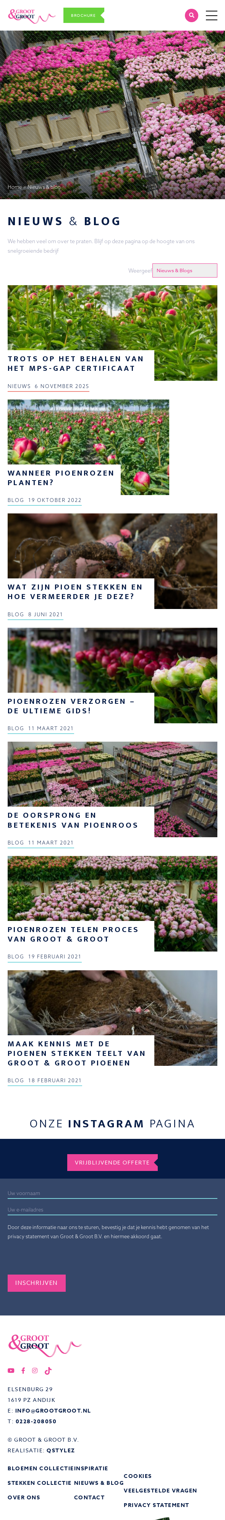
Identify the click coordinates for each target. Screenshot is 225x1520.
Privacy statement (156, 1505)
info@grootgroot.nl (53, 1411)
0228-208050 (36, 1422)
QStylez (61, 1451)
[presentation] (66, 1260)
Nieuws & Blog (99, 1483)
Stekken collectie (40, 1483)
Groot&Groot (24, 8)
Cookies (138, 1476)
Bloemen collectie (41, 1469)
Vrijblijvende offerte (112, 1162)
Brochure (83, 15)
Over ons (24, 1498)
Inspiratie (91, 1469)
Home (15, 187)
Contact (89, 1498)
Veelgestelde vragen (160, 1491)
